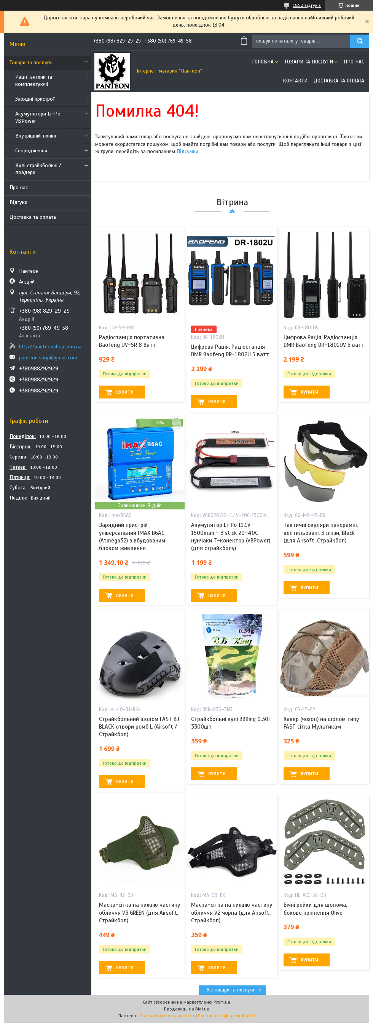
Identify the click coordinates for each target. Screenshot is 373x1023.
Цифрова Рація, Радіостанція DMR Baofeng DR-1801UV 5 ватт (324, 341)
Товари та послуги (31, 62)
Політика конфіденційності (226, 1015)
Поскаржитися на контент (167, 1015)
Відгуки (18, 202)
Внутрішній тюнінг (36, 136)
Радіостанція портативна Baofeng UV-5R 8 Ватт (131, 341)
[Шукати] (359, 41)
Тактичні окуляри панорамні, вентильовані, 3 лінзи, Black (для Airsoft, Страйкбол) (321, 533)
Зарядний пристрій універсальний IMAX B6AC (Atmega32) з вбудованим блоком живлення (132, 537)
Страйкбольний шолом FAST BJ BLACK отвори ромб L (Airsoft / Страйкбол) (139, 727)
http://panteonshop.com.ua (50, 346)
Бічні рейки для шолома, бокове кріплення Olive (315, 908)
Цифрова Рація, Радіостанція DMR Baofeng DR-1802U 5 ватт (230, 350)
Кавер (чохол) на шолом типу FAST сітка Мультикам (321, 723)
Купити (125, 392)
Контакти (295, 80)
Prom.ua (222, 1002)
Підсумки (187, 151)
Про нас (19, 187)
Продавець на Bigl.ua (186, 1009)
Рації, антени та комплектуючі (33, 80)
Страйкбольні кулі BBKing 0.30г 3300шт (231, 723)
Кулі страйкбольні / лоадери (38, 169)
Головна (263, 62)
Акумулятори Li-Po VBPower (38, 117)
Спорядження (31, 150)
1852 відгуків (307, 5)
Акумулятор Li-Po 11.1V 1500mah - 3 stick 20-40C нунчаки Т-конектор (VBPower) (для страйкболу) (230, 537)
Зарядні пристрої (35, 99)
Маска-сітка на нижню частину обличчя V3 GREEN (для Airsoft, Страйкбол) (139, 912)
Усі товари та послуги (230, 990)
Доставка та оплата (33, 217)
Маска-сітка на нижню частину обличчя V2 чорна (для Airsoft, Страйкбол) (231, 912)
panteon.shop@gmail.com (48, 357)
